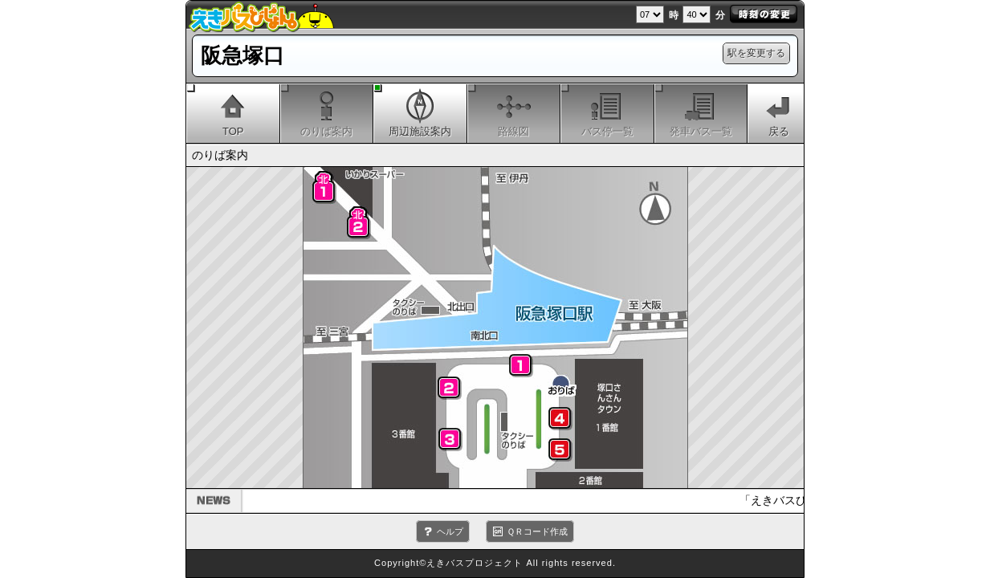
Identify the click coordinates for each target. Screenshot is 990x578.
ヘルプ (450, 531)
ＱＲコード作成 (537, 531)
